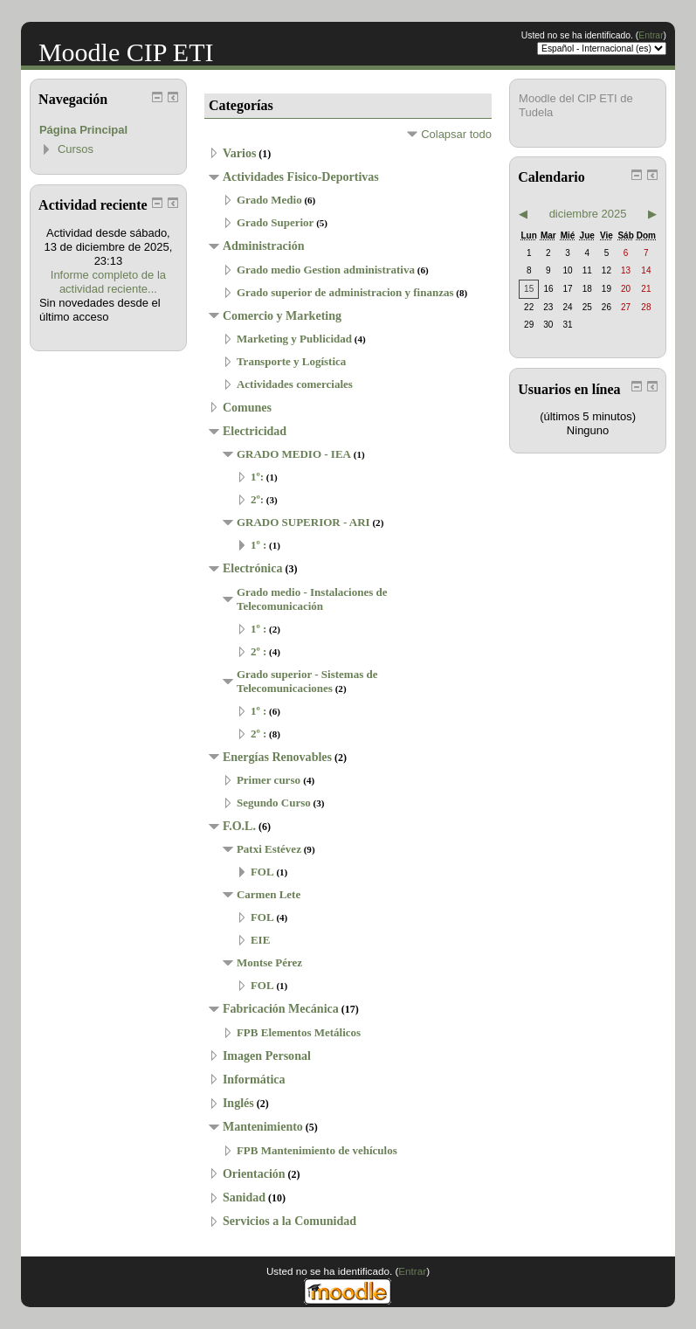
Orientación (254, 1173)
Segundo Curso (274, 802)
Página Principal (83, 129)
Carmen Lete (268, 894)
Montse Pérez (269, 962)
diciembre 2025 (588, 213)
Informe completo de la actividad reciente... (108, 281)
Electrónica (253, 568)
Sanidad (244, 1197)
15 (529, 289)
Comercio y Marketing (282, 315)
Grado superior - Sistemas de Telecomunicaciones (307, 681)
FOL (262, 871)
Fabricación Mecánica (281, 1008)
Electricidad (254, 431)
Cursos (75, 149)
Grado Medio (269, 199)
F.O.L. (239, 826)
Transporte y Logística (291, 361)
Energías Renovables (277, 757)
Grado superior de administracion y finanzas (345, 292)
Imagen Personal (267, 1056)
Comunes (247, 407)
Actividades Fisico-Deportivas (301, 176)
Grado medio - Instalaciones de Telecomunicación (312, 599)
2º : (258, 651)
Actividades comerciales (295, 384)
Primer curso (270, 779)
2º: (257, 499)
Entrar (650, 35)
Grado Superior (275, 222)
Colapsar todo (456, 134)
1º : (258, 544)
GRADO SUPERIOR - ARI (303, 522)
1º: (257, 476)
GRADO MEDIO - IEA (294, 453)
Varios (239, 153)
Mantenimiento (263, 1126)
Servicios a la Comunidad (289, 1221)
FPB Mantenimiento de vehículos (317, 1150)
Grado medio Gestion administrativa (326, 269)
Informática (254, 1079)
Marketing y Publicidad (294, 338)
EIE (260, 939)
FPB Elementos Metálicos (299, 1032)
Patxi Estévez (269, 848)
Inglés (238, 1103)
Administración (264, 246)
